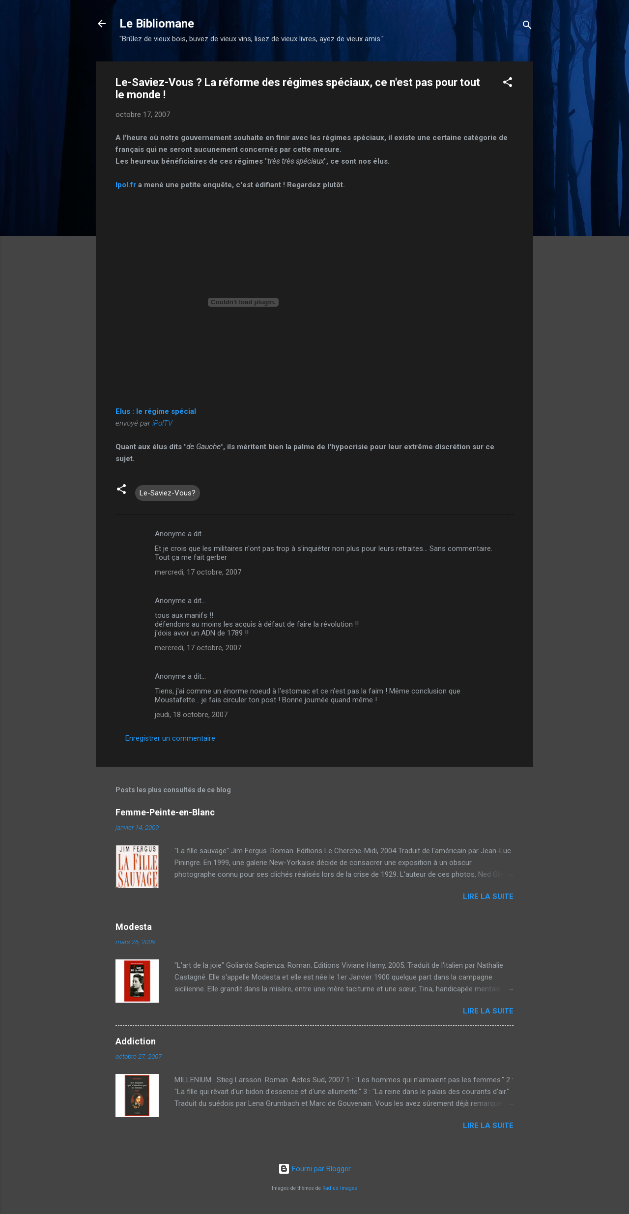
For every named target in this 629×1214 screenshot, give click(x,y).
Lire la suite (488, 896)
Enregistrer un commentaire (170, 738)
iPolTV (162, 423)
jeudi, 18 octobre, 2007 (191, 714)
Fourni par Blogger (314, 1168)
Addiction (135, 1041)
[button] (508, 83)
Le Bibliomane (156, 23)
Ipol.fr (126, 184)
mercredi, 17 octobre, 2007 (198, 572)
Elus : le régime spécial (155, 411)
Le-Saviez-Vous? (168, 493)
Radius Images (339, 1188)
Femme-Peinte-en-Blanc (165, 812)
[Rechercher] (527, 27)
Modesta (133, 927)
